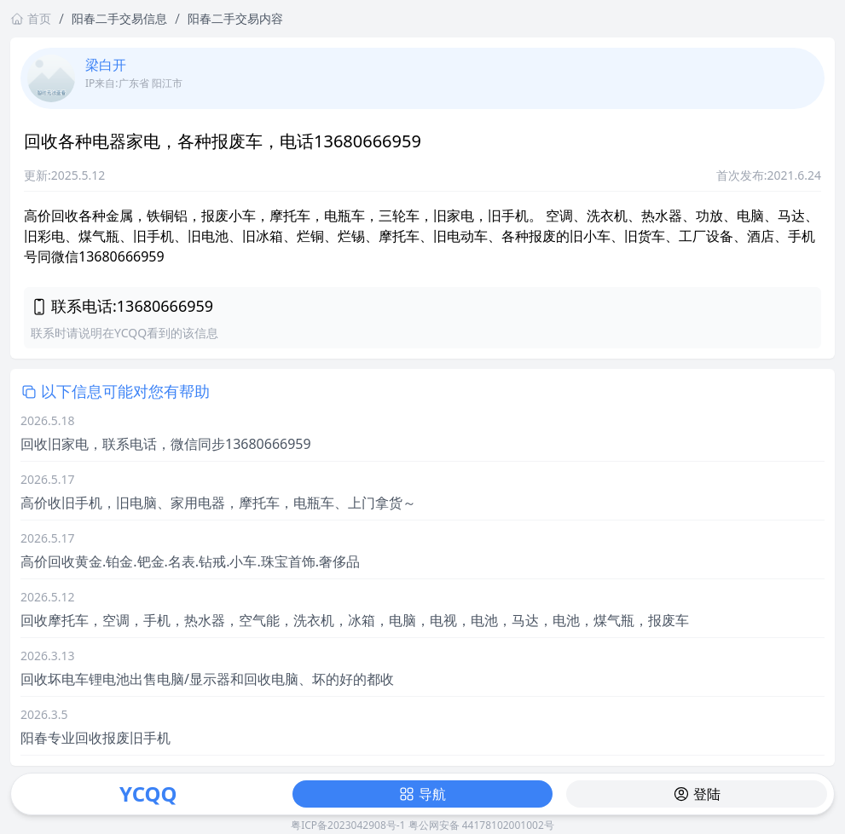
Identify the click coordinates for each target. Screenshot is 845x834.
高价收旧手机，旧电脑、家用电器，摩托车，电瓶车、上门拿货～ (218, 502)
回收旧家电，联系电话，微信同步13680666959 (165, 443)
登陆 (697, 794)
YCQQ (148, 793)
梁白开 (105, 64)
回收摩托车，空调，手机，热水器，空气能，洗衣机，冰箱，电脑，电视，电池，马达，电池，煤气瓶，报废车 (354, 620)
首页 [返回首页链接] (30, 18)
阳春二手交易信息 (119, 18)
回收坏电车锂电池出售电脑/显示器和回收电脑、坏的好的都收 (207, 679)
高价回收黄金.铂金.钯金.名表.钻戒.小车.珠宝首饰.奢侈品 (190, 561)
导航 (422, 794)
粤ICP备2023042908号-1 (348, 825)
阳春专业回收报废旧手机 (95, 737)
